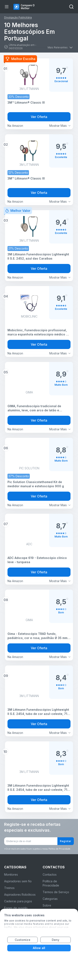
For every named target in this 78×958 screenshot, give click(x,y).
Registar (65, 841)
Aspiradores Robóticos (20, 894)
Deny (55, 940)
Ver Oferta (39, 117)
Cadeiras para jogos (18, 901)
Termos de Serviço (56, 892)
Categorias (50, 898)
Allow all (39, 948)
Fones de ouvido (15, 908)
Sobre (47, 905)
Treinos (9, 888)
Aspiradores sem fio (18, 881)
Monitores (11, 874)
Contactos (50, 874)
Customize (22, 940)
